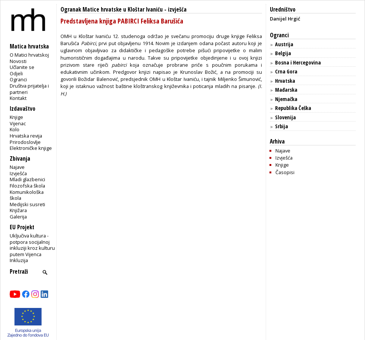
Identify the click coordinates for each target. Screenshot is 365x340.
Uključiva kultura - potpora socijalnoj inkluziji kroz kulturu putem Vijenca (32, 245)
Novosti (18, 61)
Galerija (18, 216)
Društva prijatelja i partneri (29, 88)
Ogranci (18, 79)
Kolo (14, 129)
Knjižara (18, 210)
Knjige (16, 117)
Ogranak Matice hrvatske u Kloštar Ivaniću (111, 9)
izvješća (177, 9)
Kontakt (18, 98)
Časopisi (284, 172)
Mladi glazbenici (27, 179)
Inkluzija (19, 260)
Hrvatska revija (26, 135)
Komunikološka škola (27, 195)
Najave (17, 167)
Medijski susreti (27, 204)
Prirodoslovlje (25, 142)
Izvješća (18, 173)
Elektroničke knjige (31, 148)
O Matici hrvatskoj (29, 54)
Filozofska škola (27, 185)
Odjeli (16, 73)
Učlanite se (22, 67)
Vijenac (18, 123)
